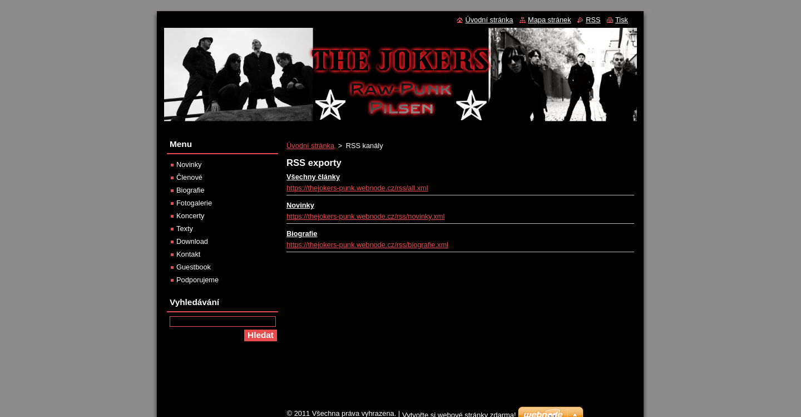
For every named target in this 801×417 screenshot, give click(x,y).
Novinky (300, 205)
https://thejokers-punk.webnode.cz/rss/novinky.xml (365, 216)
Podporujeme (197, 280)
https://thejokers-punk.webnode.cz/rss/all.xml (357, 188)
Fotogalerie (194, 203)
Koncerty (190, 216)
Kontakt (188, 254)
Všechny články (313, 177)
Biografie (301, 233)
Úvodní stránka (310, 145)
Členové (189, 177)
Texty (184, 228)
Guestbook (193, 267)
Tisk (621, 20)
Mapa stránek (549, 20)
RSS (593, 20)
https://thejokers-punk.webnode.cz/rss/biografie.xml (367, 245)
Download (192, 241)
